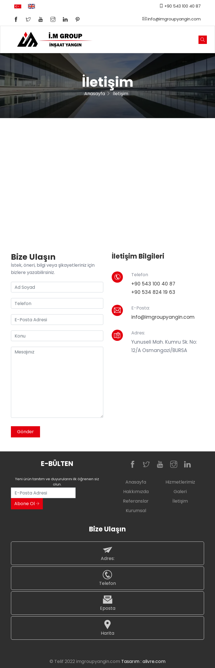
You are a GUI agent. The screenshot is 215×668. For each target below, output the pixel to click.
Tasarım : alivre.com (143, 661)
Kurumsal (136, 510)
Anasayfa (94, 93)
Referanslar (136, 501)
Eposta (107, 602)
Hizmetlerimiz (180, 482)
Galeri (180, 491)
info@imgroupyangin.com (171, 19)
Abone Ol (26, 503)
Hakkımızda (136, 491)
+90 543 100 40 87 (180, 6)
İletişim (180, 501)
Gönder (25, 431)
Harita (107, 627)
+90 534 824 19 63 (153, 292)
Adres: (107, 553)
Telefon (107, 578)
